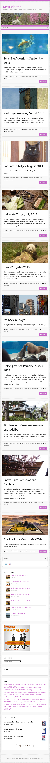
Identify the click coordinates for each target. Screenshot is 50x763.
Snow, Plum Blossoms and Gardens (20, 482)
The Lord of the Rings (39, 704)
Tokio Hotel (8, 707)
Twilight (40, 706)
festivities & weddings (26, 690)
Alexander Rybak (13, 684)
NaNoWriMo (36, 699)
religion (22, 702)
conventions (21, 687)
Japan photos (13, 694)
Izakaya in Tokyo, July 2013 (20, 214)
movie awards (29, 697)
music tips (12, 699)
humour (17, 692)
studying (19, 704)
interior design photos (26, 692)
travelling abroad (18, 706)
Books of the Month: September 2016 (21, 607)
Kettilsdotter (12, 7)
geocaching (36, 690)
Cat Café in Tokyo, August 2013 (23, 166)
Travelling (36, 329)
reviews (26, 702)
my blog (20, 699)
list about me (22, 694)
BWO (33, 684)
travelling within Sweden (30, 706)
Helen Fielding (9, 738)
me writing (12, 697)
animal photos (23, 684)
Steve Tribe (8, 731)
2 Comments (8, 79)
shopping (6, 704)
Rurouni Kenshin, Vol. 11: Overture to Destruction (18, 722)
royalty (39, 702)
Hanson (43, 690)
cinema (38, 684)
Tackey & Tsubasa (27, 704)
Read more (43, 81)
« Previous (6, 558)
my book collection (27, 699)
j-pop (38, 692)
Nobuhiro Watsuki (9, 724)
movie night (36, 697)
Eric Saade (37, 687)
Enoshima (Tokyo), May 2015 (18, 613)
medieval (37, 694)
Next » (45, 558)
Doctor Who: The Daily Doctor (13, 729)
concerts (13, 687)
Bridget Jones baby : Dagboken (13, 736)
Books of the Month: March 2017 (20, 575)
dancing (27, 687)
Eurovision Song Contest (12, 690)
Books (23, 551)
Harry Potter (7, 692)
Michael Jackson (20, 697)
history (13, 692)
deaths (32, 687)
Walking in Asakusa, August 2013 (24, 113)
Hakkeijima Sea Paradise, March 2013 (23, 368)
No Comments (9, 131)
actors (5, 684)
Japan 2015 (24, 329)
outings (16, 702)
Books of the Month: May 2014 (23, 539)
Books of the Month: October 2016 (20, 601)
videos (7, 709)
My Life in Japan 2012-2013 (36, 76)
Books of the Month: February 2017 (20, 588)
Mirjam (7, 76)
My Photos (26, 76)
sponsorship (12, 704)
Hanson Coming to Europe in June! (20, 581)
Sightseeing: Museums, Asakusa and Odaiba (23, 427)
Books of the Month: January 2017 (20, 594)
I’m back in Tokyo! (15, 320)
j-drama (34, 692)
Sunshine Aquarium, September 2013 (24, 60)
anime (30, 684)
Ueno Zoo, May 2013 (17, 267)
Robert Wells (33, 702)
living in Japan (30, 694)
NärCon (11, 702)
